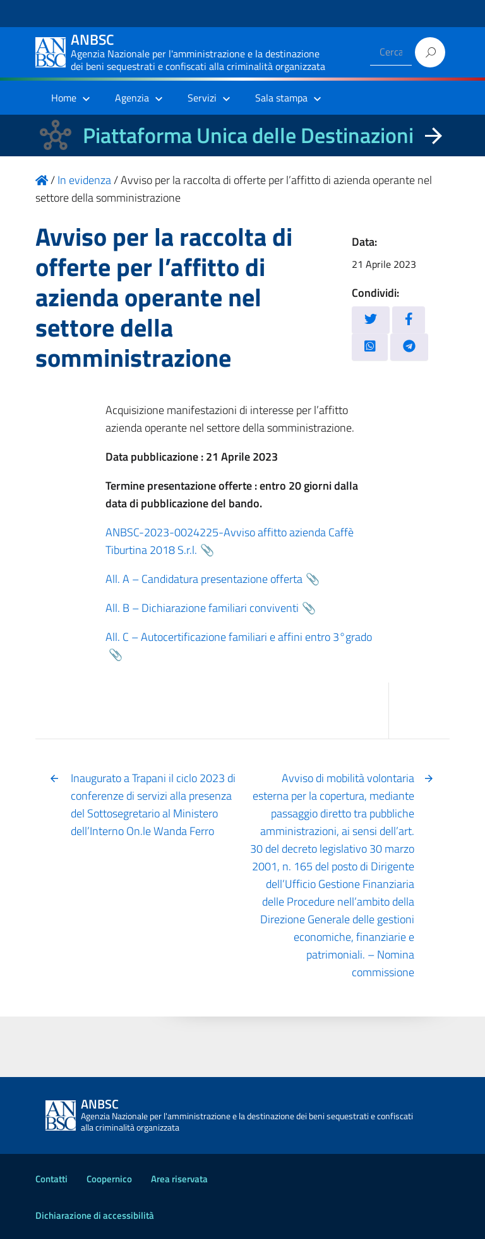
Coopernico (109, 1179)
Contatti (51, 1179)
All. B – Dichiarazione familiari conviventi (202, 607)
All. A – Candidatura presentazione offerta (203, 578)
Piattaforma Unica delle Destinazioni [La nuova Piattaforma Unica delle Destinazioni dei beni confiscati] (248, 135)
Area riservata (179, 1179)
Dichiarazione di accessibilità (94, 1215)
